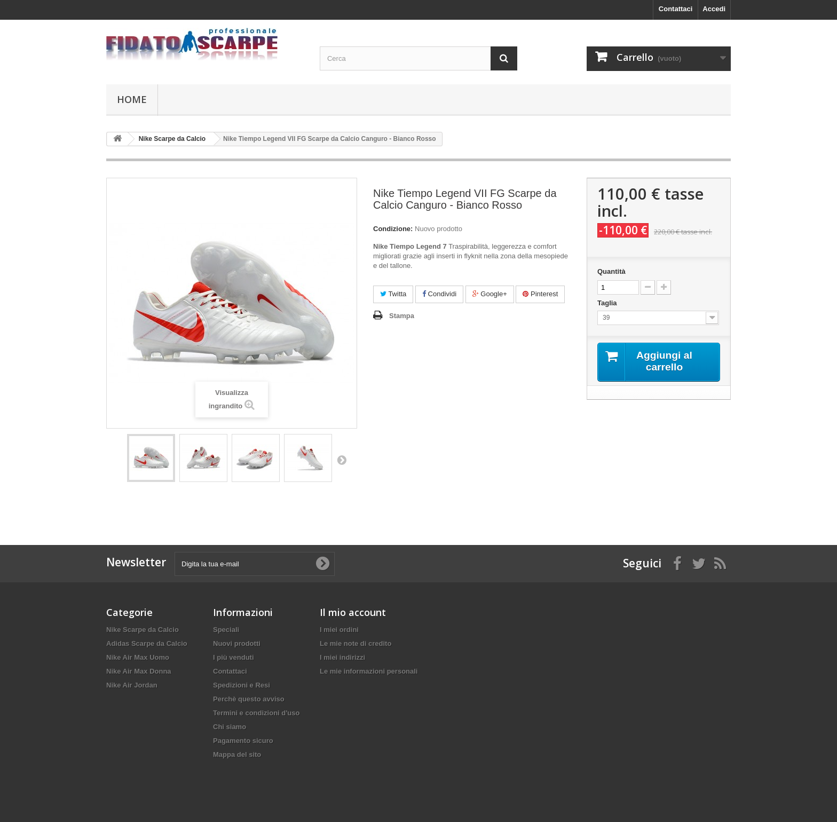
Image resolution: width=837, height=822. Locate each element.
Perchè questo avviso (249, 699)
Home (132, 99)
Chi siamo (229, 727)
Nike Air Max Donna (138, 671)
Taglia (608, 303)
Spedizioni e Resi (241, 685)
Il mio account (353, 612)
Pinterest (540, 294)
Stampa (401, 316)
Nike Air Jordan (131, 685)
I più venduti (233, 657)
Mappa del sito (237, 754)
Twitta (393, 294)
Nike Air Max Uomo (137, 657)
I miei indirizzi (342, 657)
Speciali (226, 630)
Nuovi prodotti (236, 643)
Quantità (611, 271)
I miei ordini (339, 630)
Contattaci (676, 9)
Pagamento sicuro (243, 741)
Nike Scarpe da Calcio (142, 630)
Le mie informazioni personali (368, 671)
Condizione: (393, 229)
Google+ (489, 294)
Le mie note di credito (355, 643)
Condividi (439, 294)
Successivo (341, 459)
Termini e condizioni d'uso (256, 713)
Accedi (713, 9)
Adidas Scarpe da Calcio (146, 643)
